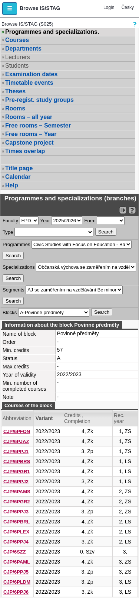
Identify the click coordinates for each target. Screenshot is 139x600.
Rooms (15, 108)
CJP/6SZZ (14, 552)
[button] (9, 8)
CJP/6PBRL (16, 522)
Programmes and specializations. (52, 32)
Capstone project (29, 142)
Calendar (17, 177)
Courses (17, 40)
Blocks (10, 312)
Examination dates (31, 74)
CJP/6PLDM (16, 582)
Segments (13, 290)
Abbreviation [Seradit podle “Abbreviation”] (17, 418)
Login (108, 7)
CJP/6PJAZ (16, 441)
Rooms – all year (28, 117)
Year (45, 220)
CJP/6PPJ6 (16, 592)
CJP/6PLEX (16, 532)
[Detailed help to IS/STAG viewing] (132, 210)
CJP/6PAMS (16, 491)
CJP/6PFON (16, 431)
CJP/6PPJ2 (16, 481)
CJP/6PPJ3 (16, 511)
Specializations (19, 267)
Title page (19, 168)
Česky (128, 7)
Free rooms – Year (30, 134)
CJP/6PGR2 (16, 501)
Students (17, 65)
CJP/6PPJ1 (16, 451)
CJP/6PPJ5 (16, 572)
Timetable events (29, 83)
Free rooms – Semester (38, 125)
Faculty (10, 220)
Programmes (16, 244)
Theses (15, 91)
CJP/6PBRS (16, 461)
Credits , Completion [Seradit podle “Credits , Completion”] (77, 418)
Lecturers (17, 57)
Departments (23, 48)
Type (8, 232)
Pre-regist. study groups (39, 100)
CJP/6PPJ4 (16, 542)
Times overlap (25, 151)
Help (11, 185)
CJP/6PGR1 (16, 471)
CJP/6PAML (16, 562)
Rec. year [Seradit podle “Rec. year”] (119, 418)
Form (89, 220)
